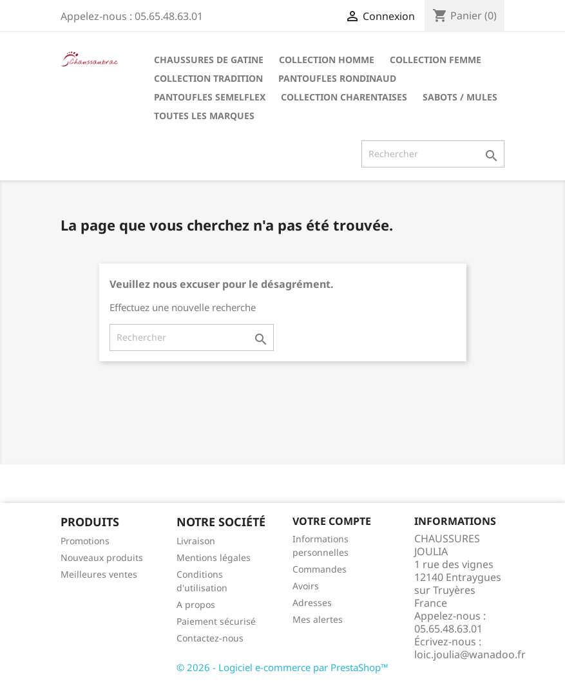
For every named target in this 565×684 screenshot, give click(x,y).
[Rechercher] (432, 153)
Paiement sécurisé (216, 621)
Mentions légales (214, 557)
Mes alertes (317, 619)
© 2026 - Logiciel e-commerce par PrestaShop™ (282, 667)
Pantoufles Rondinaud (337, 78)
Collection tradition (208, 78)
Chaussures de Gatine (208, 59)
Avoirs (305, 586)
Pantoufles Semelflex (209, 97)
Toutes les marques (204, 115)
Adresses (312, 602)
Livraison (196, 541)
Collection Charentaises (344, 97)
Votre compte (331, 521)
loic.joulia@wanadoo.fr (470, 654)
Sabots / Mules (460, 97)
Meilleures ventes (99, 574)
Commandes (319, 569)
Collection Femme (435, 59)
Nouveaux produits (102, 557)
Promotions (85, 541)
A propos (196, 604)
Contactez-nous (210, 638)
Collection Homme (326, 59)
